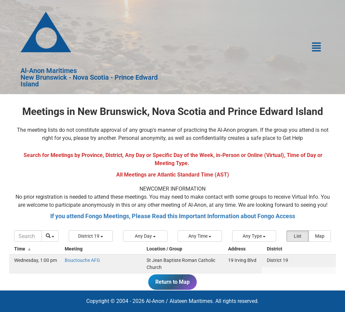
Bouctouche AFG (82, 260)
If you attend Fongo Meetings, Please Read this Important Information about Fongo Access (172, 215)
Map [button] (319, 236)
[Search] (28, 236)
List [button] (298, 236)
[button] (250, 47)
